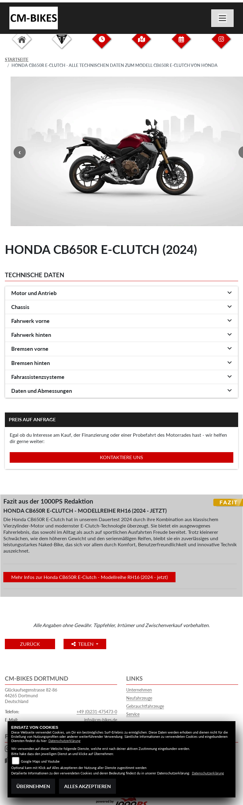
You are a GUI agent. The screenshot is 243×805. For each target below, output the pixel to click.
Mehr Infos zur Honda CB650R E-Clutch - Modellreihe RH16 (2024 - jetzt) (89, 577)
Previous (20, 152)
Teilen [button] (83, 644)
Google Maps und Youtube (40, 761)
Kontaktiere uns (121, 457)
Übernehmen (33, 786)
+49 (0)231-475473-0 (97, 711)
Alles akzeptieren (87, 786)
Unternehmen (139, 689)
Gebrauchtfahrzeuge (145, 706)
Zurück (30, 644)
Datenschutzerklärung (64, 741)
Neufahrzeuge (139, 698)
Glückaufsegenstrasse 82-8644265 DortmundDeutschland (31, 695)
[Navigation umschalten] (222, 18)
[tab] (121, 293)
